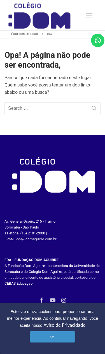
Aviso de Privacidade (65, 325)
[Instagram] (64, 300)
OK (52, 337)
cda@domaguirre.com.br (36, 239)
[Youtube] (53, 300)
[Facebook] (41, 300)
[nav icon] (89, 15)
